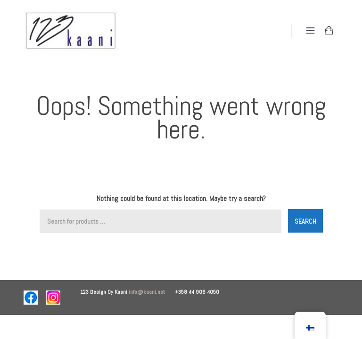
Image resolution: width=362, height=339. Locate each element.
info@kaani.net (152, 292)
